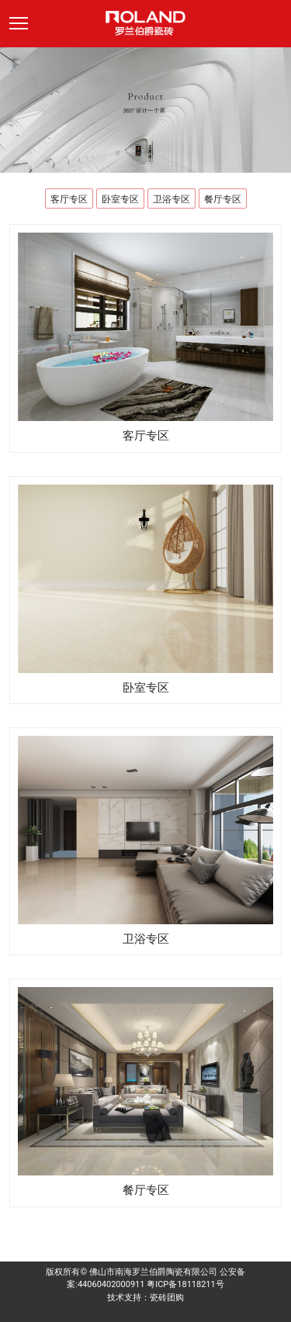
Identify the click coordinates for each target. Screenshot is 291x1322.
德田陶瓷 (123, 1310)
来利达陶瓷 (163, 1310)
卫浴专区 (171, 199)
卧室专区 (120, 199)
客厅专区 (69, 199)
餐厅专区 (222, 199)
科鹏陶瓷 (204, 1310)
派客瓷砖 (87, 1310)
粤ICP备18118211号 (185, 1284)
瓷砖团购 (167, 1298)
